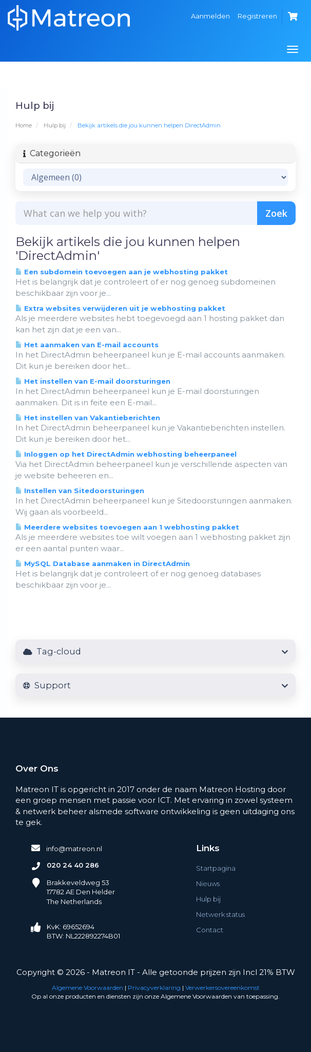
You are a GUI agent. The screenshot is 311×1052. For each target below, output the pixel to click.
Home (23, 125)
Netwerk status (220, 914)
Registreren (257, 16)
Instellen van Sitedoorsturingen (79, 490)
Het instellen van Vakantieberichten (87, 418)
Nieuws (208, 883)
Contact (209, 930)
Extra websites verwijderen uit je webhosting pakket (120, 308)
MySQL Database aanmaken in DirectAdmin (102, 563)
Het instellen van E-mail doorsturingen (92, 381)
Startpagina (216, 868)
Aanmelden (210, 16)
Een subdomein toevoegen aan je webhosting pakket (121, 272)
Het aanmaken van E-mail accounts (87, 345)
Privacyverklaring (154, 987)
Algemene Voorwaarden (87, 987)
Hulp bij (55, 125)
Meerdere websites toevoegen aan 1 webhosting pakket (127, 527)
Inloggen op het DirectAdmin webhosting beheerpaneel (126, 454)
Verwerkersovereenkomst (222, 987)
